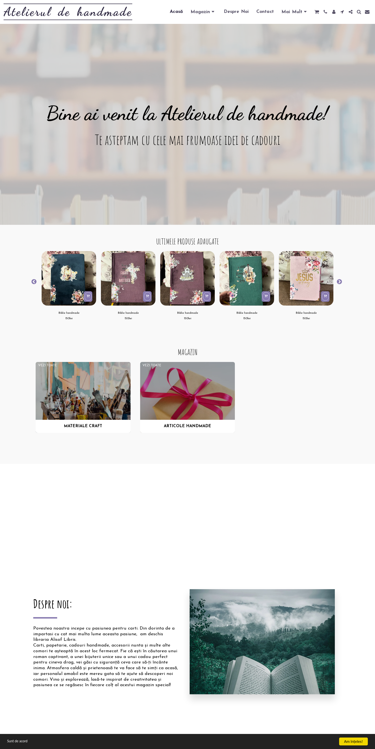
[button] (317, 11)
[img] (69, 278)
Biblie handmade (69, 313)
